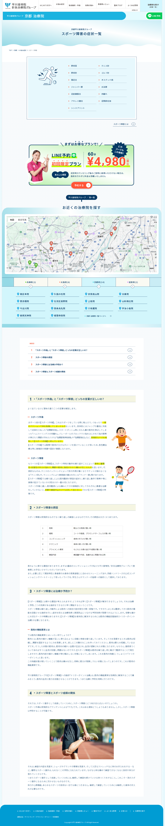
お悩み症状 (60, 4)
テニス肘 (105, 65)
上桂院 (91, 301)
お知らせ (135, 10)
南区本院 (24, 293)
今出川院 (24, 308)
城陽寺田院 (59, 315)
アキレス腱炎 (77, 101)
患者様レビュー (104, 4)
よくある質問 (133, 5)
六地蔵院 (92, 308)
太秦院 (125, 293)
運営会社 (20, 817)
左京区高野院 (60, 301)
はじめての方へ (46, 5)
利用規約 (56, 817)
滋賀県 (133, 282)
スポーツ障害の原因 (43, 357)
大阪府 (65, 282)
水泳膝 (104, 86)
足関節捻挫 (106, 101)
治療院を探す (140, 811)
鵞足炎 (74, 79)
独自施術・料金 (75, 5)
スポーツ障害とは (120, 124)
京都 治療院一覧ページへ (96, 316)
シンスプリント (78, 108)
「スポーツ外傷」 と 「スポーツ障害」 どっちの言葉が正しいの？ (61, 350)
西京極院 (24, 301)
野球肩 (74, 65)
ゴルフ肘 (105, 72)
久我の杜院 (59, 293)
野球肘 (74, 72)
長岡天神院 (25, 315)
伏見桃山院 (93, 293)
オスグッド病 (107, 79)
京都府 (99, 282)
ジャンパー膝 (77, 86)
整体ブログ (118, 5)
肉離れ (104, 93)
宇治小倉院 (127, 308)
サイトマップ (29, 817)
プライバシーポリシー (43, 817)
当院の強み (89, 5)
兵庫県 (31, 282)
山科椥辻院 (127, 301)
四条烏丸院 (59, 308)
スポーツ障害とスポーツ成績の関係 (50, 371)
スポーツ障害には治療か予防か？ (49, 364)
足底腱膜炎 (76, 93)
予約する (79, 185)
